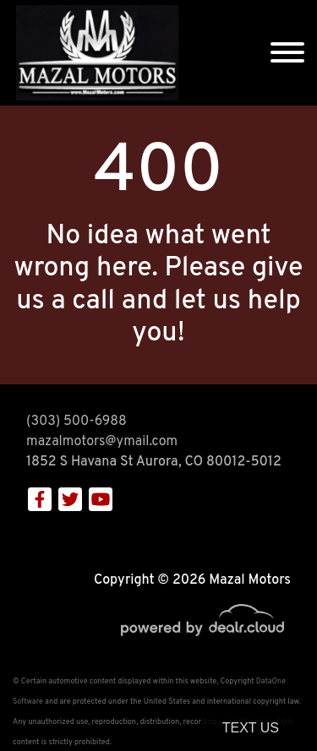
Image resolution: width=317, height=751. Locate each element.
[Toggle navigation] (287, 53)
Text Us (250, 728)
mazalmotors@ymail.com (102, 441)
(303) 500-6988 (76, 421)
